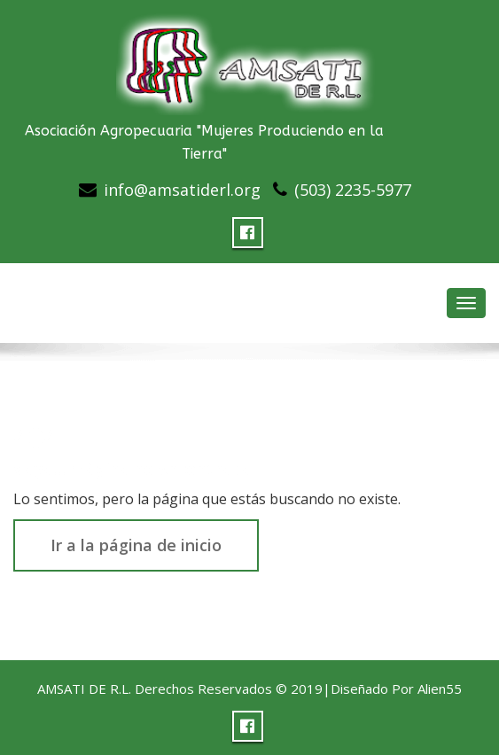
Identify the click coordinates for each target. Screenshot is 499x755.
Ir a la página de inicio (136, 545)
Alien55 (439, 688)
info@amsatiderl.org (182, 189)
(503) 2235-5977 (352, 189)
